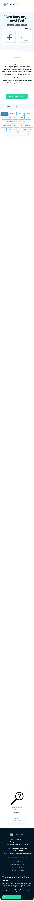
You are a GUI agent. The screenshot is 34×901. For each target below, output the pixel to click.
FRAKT (20, 114)
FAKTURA (12, 114)
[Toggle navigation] (30, 4)
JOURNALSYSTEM (11, 133)
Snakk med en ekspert (17, 96)
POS (16, 129)
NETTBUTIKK (7, 118)
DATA (28, 118)
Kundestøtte (18, 861)
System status (18, 870)
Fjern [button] (27, 29)
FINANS (10, 129)
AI (21, 125)
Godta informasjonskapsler (12, 897)
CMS (15, 125)
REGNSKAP (28, 125)
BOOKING (23, 121)
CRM (15, 118)
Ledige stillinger (18, 864)
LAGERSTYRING (6, 125)
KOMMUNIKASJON (12, 121)
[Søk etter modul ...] (18, 106)
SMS (22, 118)
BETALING (28, 114)
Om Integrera (19, 867)
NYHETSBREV (23, 133)
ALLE (4, 114)
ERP (3, 129)
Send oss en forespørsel (17, 819)
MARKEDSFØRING (26, 129)
